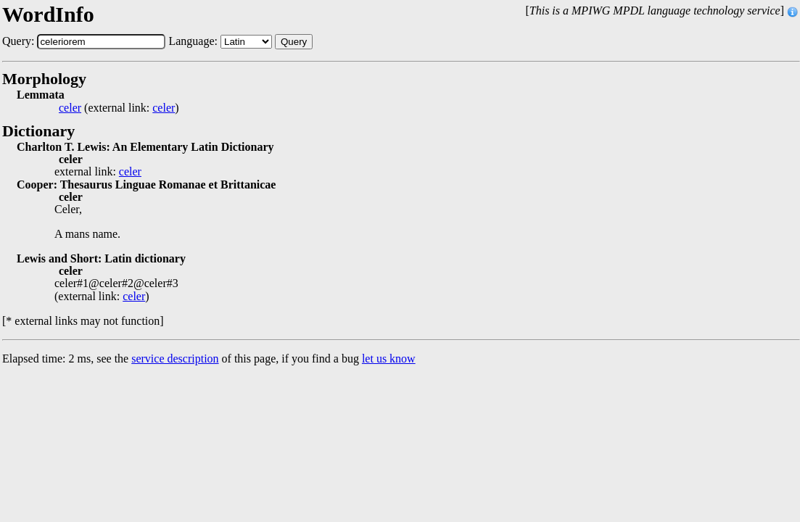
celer (70, 108)
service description (174, 358)
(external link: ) (119, 108)
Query (294, 41)
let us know (389, 358)
